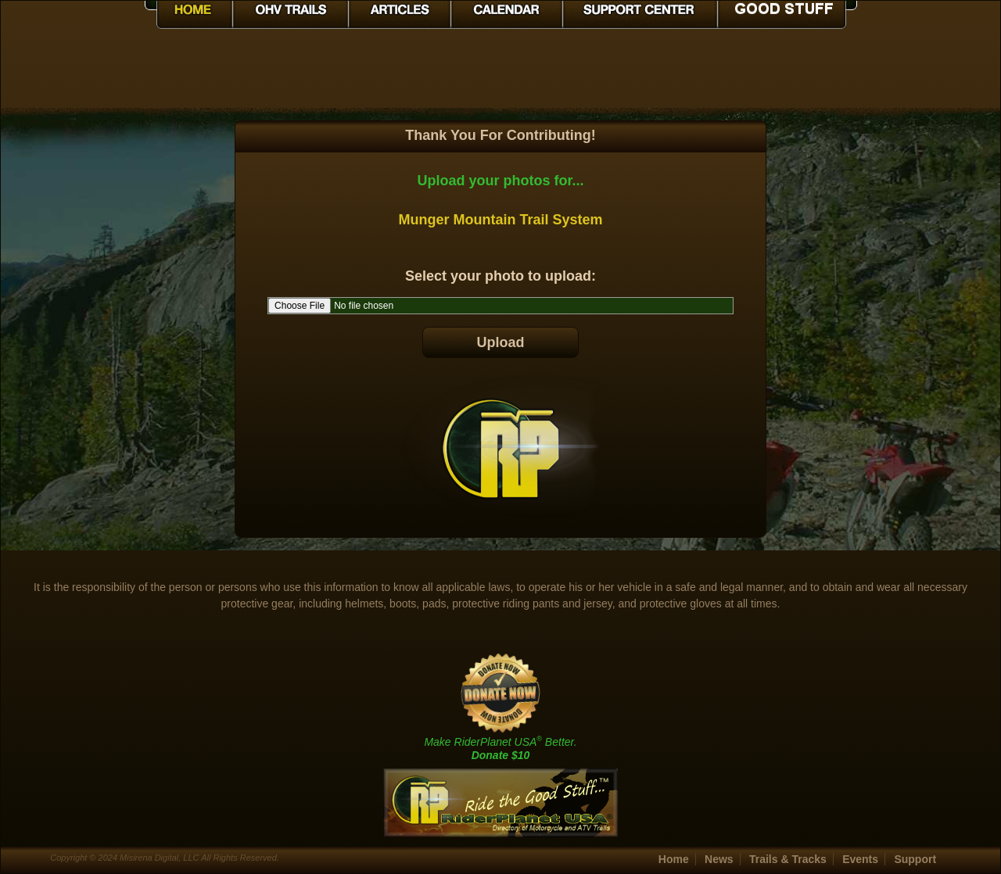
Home (673, 859)
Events (860, 859)
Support (915, 859)
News (719, 859)
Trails (788, 859)
